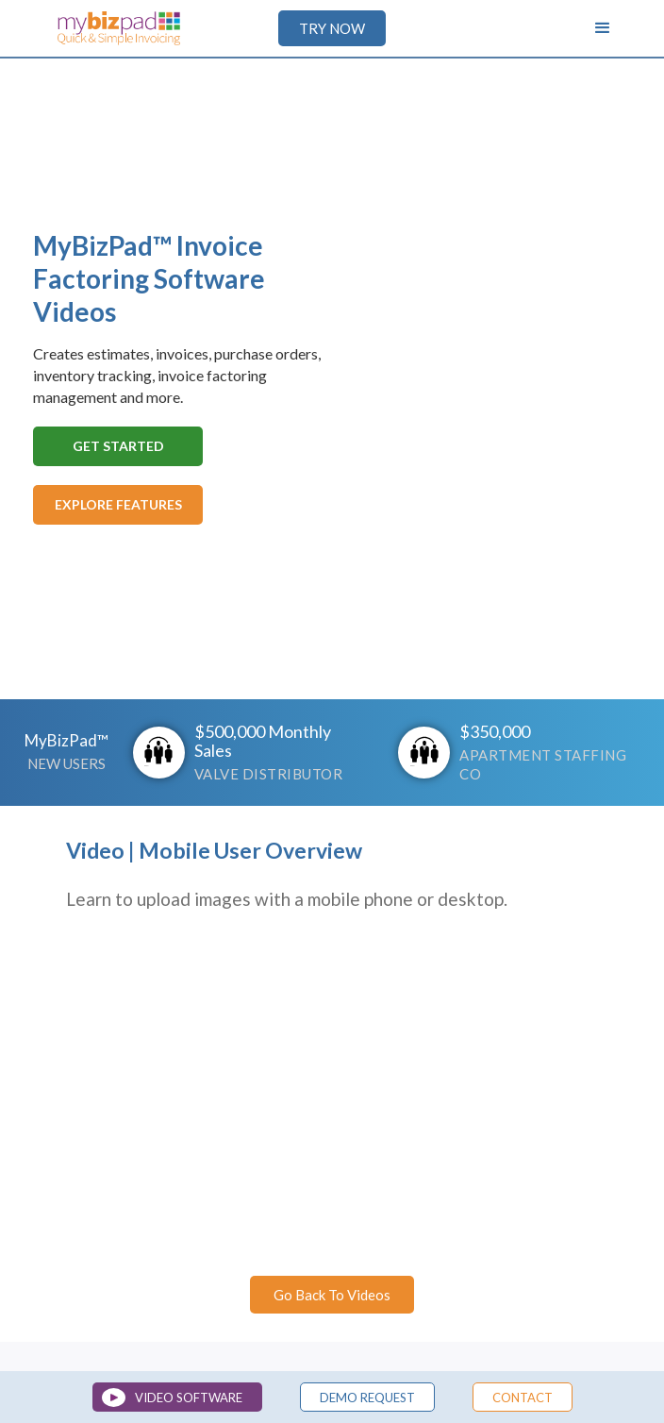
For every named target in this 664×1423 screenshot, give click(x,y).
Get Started (118, 446)
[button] (602, 28)
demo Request (367, 1397)
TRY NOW (332, 28)
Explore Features (118, 504)
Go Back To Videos (332, 1294)
